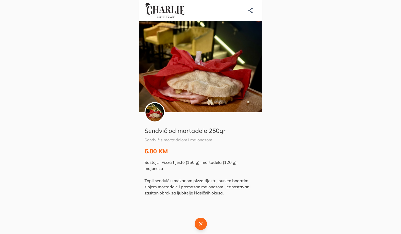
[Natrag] (201, 224)
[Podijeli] (250, 10)
